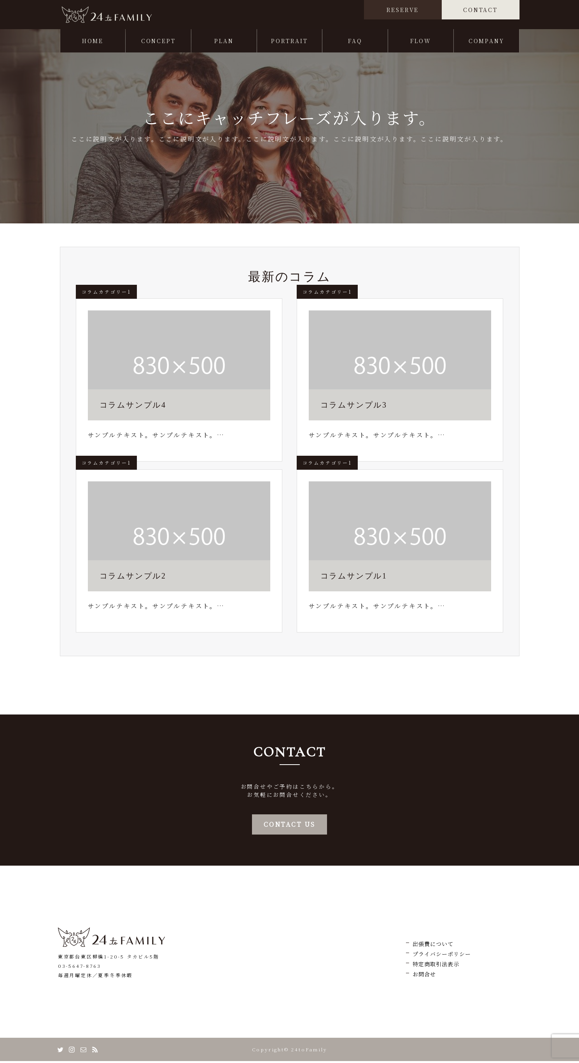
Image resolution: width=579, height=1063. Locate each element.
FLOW (420, 43)
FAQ (355, 43)
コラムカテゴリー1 (106, 293)
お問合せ (424, 976)
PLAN (223, 43)
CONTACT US (289, 826)
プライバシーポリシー (442, 956)
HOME (92, 43)
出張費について (433, 946)
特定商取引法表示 (436, 966)
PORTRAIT (289, 43)
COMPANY (486, 43)
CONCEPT (158, 43)
